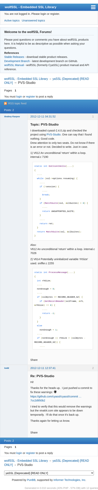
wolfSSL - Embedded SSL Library (30, 7)
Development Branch (17, 61)
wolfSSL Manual (14, 65)
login (19, 96)
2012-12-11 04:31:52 (43, 116)
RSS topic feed (17, 103)
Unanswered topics (33, 20)
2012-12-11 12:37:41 (43, 368)
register (30, 96)
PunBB (31, 479)
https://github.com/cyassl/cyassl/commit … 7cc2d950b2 (55, 398)
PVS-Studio (54, 134)
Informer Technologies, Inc (70, 479)
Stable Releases (14, 56)
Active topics (12, 20)
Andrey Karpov (12, 116)
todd (6, 368)
